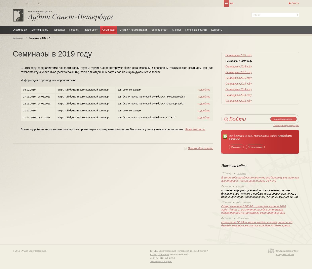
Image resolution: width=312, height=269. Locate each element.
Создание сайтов (285, 254)
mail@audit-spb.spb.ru (161, 261)
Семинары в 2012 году (238, 100)
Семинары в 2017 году (238, 72)
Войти (295, 3)
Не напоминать (255, 147)
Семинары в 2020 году (238, 55)
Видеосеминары (243, 202)
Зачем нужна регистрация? (286, 125)
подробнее (204, 89)
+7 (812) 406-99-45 (159, 254)
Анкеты (176, 29)
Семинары (108, 29)
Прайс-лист (91, 29)
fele (296, 251)
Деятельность (40, 29)
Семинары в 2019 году (238, 60)
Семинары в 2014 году (238, 89)
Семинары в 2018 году (238, 66)
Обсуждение (243, 218)
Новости (74, 29)
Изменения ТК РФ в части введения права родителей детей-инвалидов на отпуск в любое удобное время (256, 224)
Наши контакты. (195, 129)
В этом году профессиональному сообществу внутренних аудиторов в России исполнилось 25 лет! (260, 179)
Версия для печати (200, 148)
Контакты (216, 29)
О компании (20, 29)
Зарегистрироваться (283, 119)
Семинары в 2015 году (238, 83)
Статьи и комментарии (133, 29)
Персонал (59, 29)
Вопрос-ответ (159, 29)
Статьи (240, 186)
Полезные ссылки (196, 29)
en (231, 3)
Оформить (236, 147)
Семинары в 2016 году (238, 77)
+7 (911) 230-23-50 (165, 258)
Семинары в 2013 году (238, 95)
